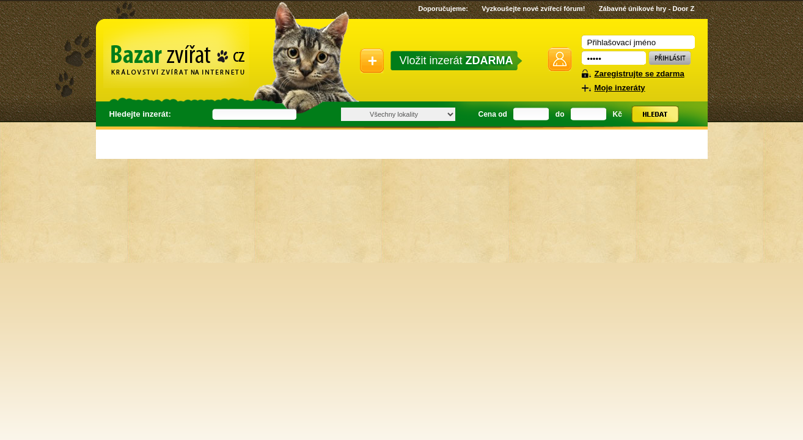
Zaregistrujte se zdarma (639, 73)
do (560, 114)
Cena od (493, 114)
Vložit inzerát (456, 60)
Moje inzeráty (620, 87)
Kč (617, 114)
